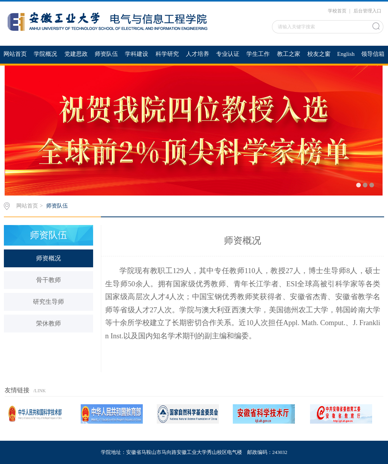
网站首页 (27, 206)
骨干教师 (48, 280)
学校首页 (337, 11)
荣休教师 (48, 323)
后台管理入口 (367, 11)
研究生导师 (48, 301)
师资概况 (48, 258)
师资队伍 (57, 206)
